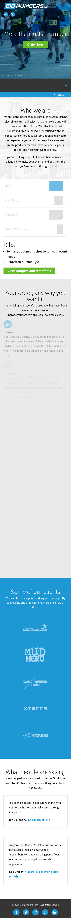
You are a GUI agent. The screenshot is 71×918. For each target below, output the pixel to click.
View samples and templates (29, 271)
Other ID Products (15, 229)
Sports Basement (39, 820)
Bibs (6, 186)
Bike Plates (10, 200)
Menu (61, 85)
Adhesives (10, 215)
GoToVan (18, 75)
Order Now (35, 44)
